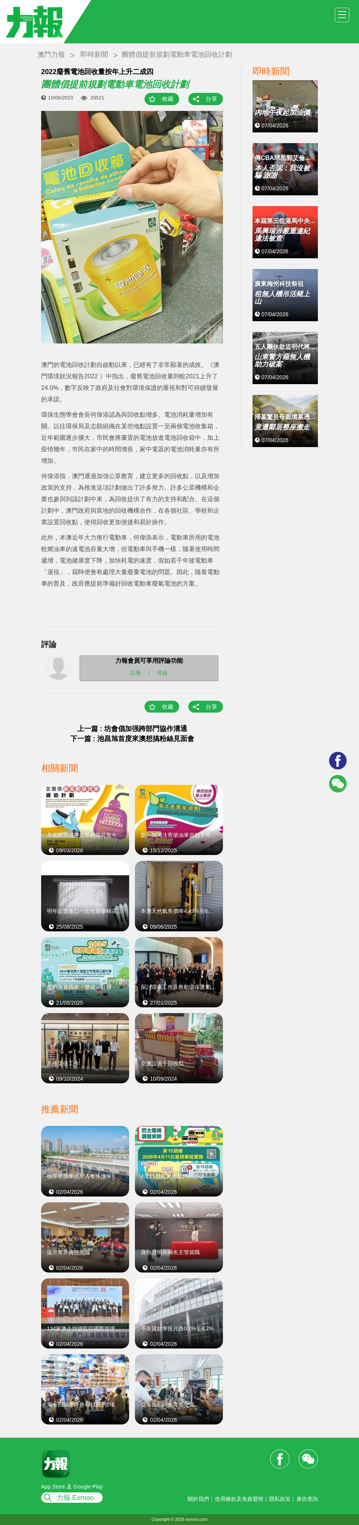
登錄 (162, 673)
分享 (211, 99)
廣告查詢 (307, 1499)
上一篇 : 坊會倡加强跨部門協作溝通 (132, 729)
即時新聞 (94, 54)
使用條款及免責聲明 (239, 1499)
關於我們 (198, 1499)
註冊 (135, 673)
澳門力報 (51, 54)
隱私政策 (280, 1499)
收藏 (167, 99)
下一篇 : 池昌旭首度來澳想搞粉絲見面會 (132, 739)
